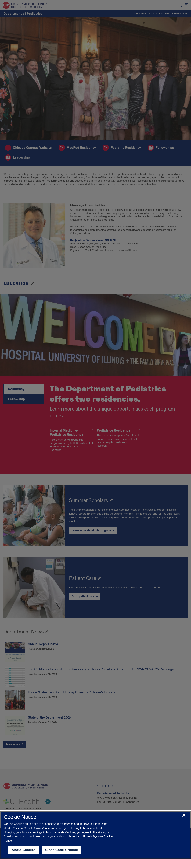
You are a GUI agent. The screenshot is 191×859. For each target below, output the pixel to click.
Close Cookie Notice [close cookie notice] (61, 850)
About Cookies (24, 850)
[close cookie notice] (184, 815)
